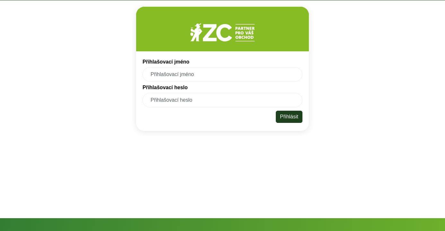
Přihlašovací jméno (166, 61)
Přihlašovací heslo (165, 87)
